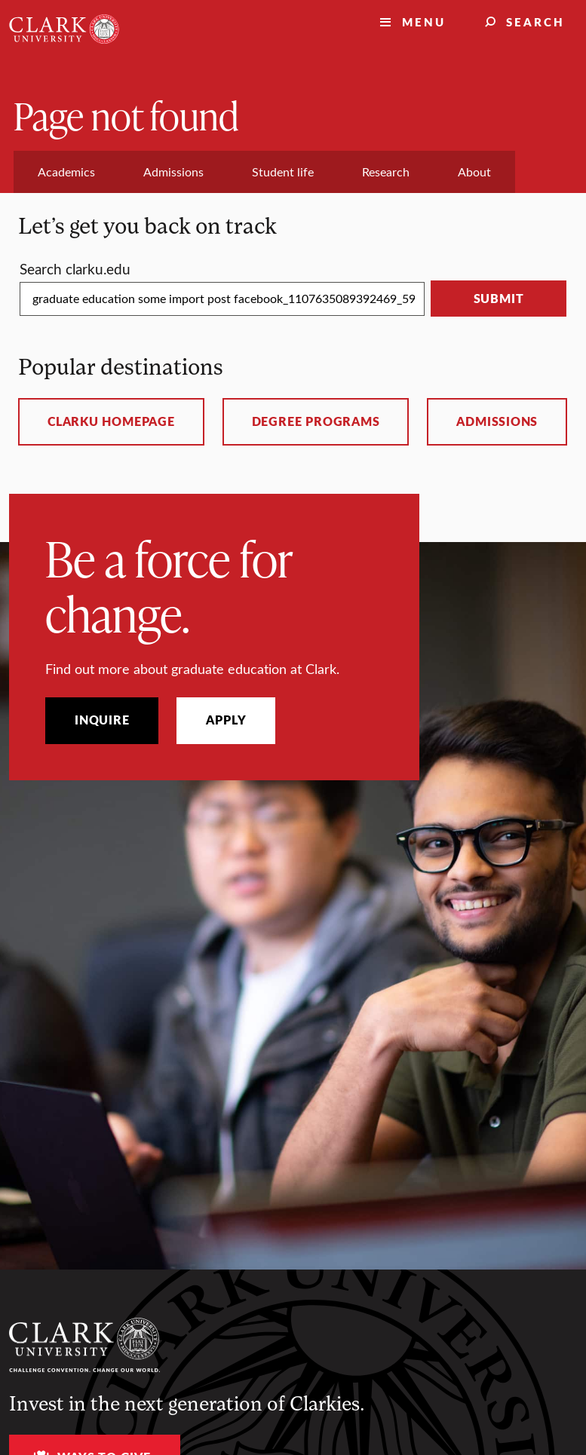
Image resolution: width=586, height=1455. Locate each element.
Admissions (497, 421)
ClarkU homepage (111, 421)
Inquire (102, 720)
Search (535, 21)
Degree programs (316, 421)
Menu (424, 21)
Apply (226, 720)
